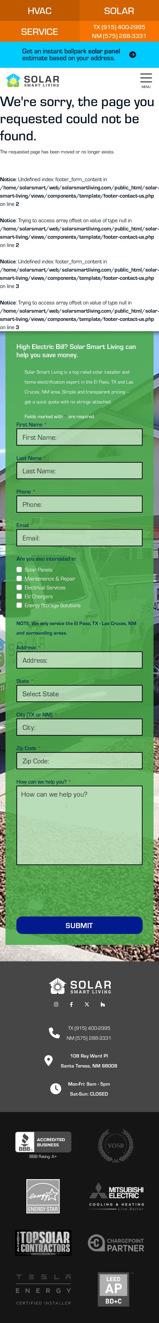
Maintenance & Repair (50, 578)
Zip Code (28, 748)
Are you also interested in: (46, 558)
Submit (79, 925)
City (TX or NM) (36, 714)
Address (28, 647)
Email (25, 525)
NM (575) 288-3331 (89, 1037)
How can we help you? (43, 781)
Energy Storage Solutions (53, 605)
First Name (31, 424)
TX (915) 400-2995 (89, 1027)
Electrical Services (45, 587)
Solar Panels (39, 569)
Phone (26, 491)
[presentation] (80, 886)
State (25, 680)
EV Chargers (39, 596)
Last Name (31, 457)
